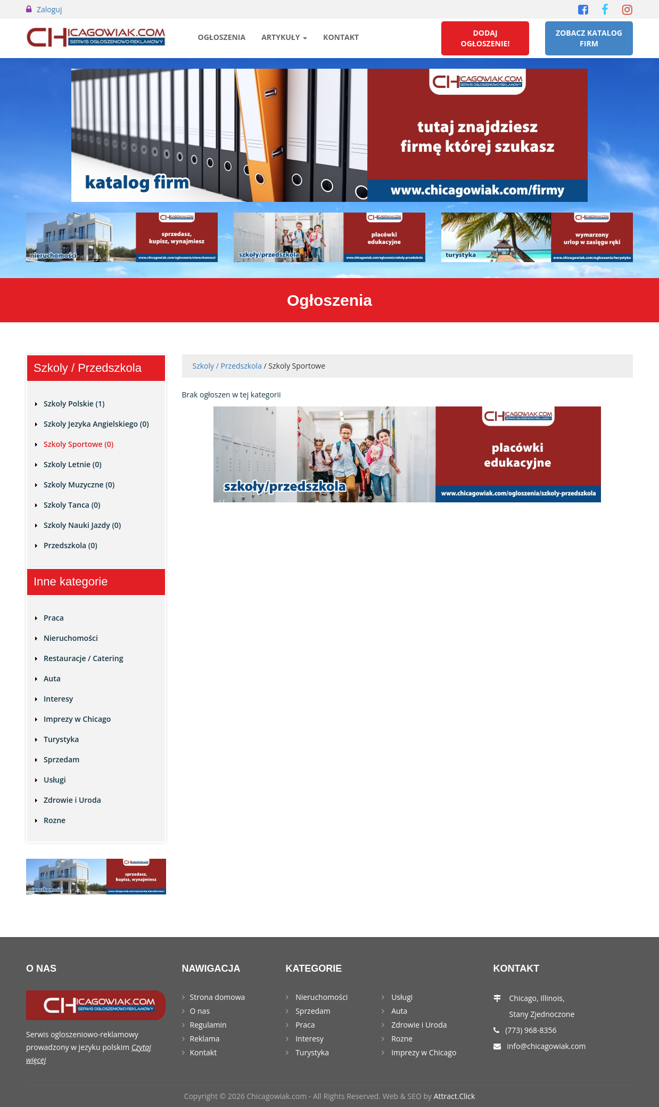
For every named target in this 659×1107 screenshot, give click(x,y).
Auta (52, 678)
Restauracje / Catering (83, 658)
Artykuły (284, 37)
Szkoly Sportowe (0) (78, 444)
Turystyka (61, 739)
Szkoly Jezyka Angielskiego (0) (96, 424)
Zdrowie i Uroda (72, 800)
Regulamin (208, 1025)
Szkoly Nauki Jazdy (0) (82, 525)
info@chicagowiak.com (546, 1046)
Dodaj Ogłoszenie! (485, 38)
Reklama (205, 1038)
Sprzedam (61, 759)
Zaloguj (49, 9)
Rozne (54, 820)
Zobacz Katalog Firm (589, 38)
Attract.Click (454, 1096)
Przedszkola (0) (70, 545)
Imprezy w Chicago (77, 719)
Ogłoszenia (222, 37)
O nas (200, 1011)
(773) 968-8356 (530, 1030)
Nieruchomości (71, 638)
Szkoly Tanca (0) (72, 505)
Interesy (58, 699)
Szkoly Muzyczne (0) (79, 484)
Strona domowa (217, 997)
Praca (54, 618)
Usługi (55, 780)
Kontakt (341, 37)
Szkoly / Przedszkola (227, 366)
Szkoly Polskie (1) (74, 403)
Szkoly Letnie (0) (73, 464)
